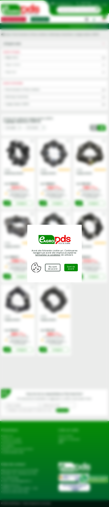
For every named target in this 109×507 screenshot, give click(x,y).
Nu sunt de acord (52, 267)
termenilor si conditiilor (47, 254)
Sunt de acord (71, 267)
